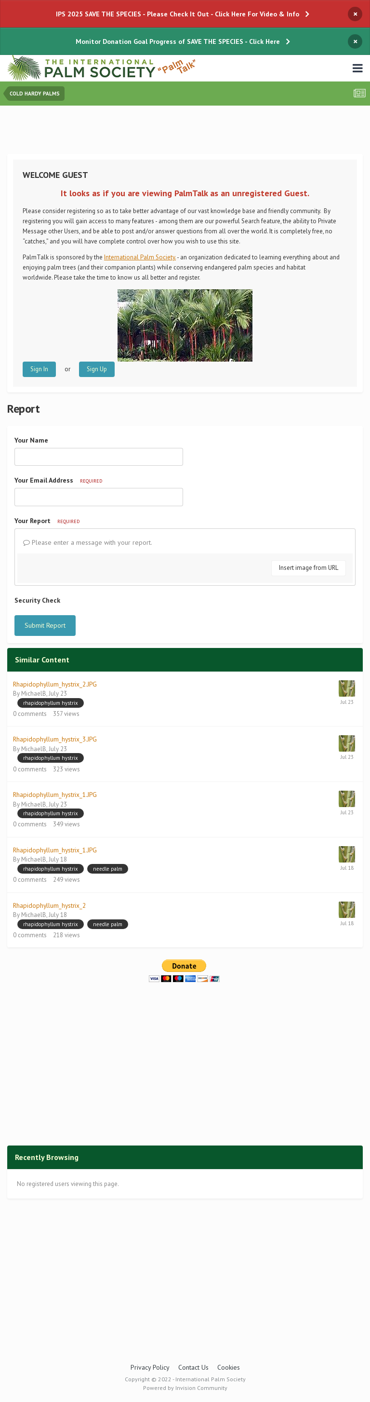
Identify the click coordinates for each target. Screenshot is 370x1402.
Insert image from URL (308, 568)
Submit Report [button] (45, 625)
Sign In (39, 369)
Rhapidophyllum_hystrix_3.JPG (55, 739)
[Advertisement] (185, 132)
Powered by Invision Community (185, 1387)
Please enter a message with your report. (87, 542)
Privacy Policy (150, 1367)
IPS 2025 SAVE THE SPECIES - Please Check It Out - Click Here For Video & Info (177, 14)
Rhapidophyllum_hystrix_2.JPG (55, 684)
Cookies (228, 1367)
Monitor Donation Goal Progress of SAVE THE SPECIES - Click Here (178, 41)
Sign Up (97, 369)
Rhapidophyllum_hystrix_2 (49, 905)
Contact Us (193, 1367)
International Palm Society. (140, 257)
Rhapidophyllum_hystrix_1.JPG (55, 794)
